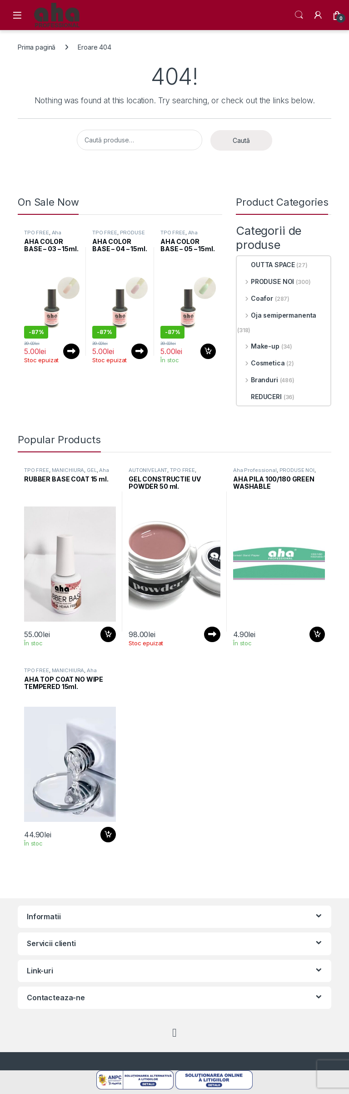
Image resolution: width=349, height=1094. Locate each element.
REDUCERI (259, 396)
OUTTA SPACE (265, 264)
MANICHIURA (68, 470)
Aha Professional (42, 235)
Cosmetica (261, 363)
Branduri (257, 380)
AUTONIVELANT (148, 470)
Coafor (255, 298)
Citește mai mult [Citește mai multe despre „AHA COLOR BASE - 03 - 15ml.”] (71, 351)
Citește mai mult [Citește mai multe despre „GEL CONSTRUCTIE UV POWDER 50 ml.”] (212, 634)
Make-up (258, 346)
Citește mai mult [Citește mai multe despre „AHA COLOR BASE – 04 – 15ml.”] (139, 351)
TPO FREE (36, 232)
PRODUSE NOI (265, 281)
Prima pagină (36, 47)
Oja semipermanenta (276, 315)
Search (299, 15)
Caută (241, 140)
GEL (92, 470)
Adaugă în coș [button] (208, 351)
